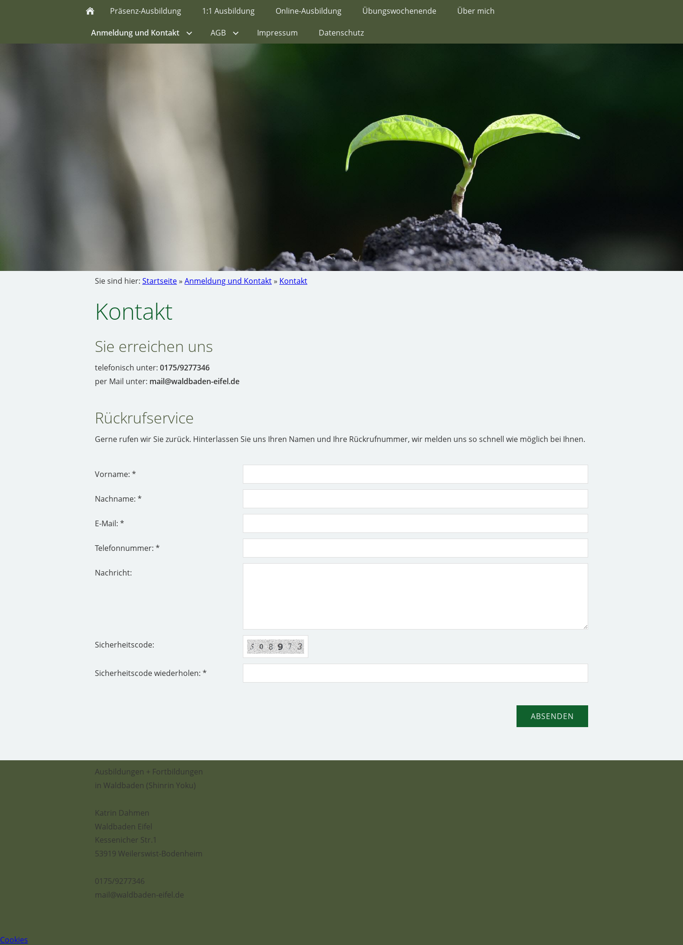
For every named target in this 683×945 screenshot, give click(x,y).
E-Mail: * (109, 523)
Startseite (159, 281)
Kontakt (293, 281)
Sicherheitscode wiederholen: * (151, 673)
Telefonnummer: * (127, 548)
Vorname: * (115, 474)
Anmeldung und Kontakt (228, 281)
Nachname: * (118, 499)
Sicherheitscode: (124, 644)
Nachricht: (113, 572)
